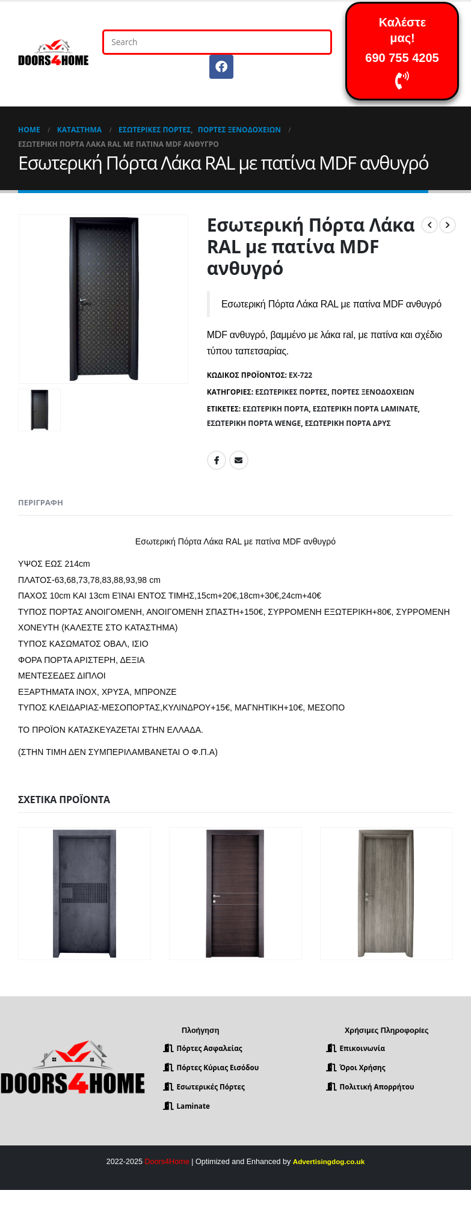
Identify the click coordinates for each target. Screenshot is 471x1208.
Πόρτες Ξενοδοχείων (372, 392)
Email (238, 460)
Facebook (216, 460)
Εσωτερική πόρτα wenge (254, 423)
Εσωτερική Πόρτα (275, 409)
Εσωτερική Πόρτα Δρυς (348, 423)
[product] (84, 894)
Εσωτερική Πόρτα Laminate (365, 409)
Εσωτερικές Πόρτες (291, 392)
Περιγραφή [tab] (40, 502)
